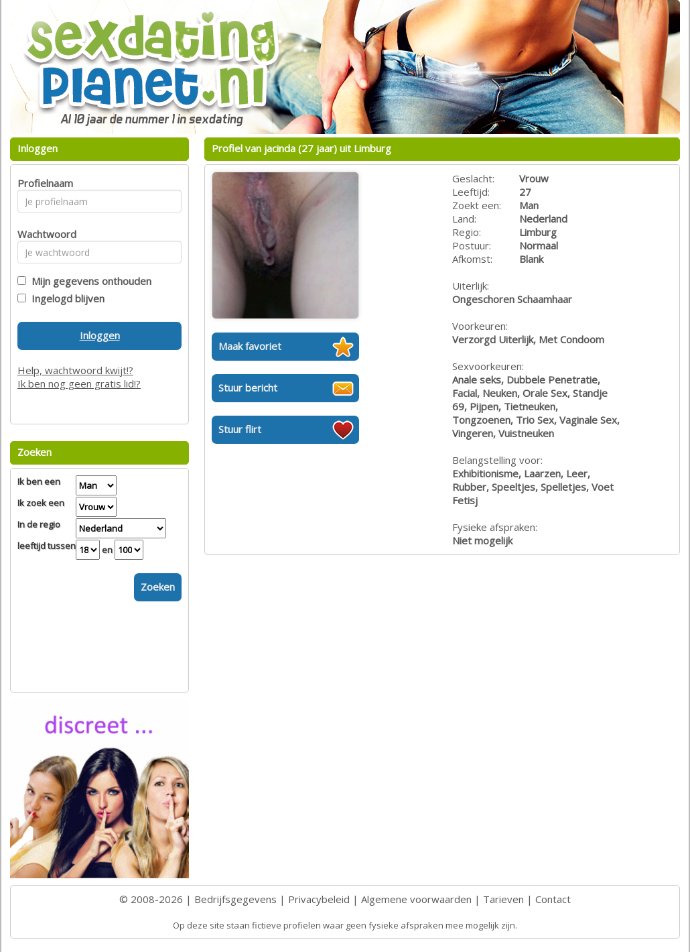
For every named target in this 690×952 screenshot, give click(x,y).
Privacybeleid (319, 899)
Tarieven (503, 899)
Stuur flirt (239, 429)
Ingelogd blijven (65, 298)
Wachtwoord (43, 234)
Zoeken (158, 586)
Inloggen (100, 335)
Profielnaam (43, 183)
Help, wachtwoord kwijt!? (75, 370)
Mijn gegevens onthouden (88, 281)
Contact (553, 899)
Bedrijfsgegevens (235, 899)
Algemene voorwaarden (416, 899)
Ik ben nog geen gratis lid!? (79, 383)
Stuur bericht (247, 387)
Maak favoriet (249, 346)
